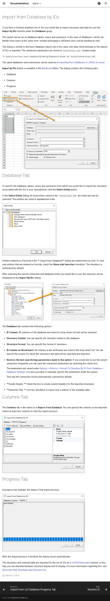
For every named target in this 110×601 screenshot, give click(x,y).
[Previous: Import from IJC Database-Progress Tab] (30, 589)
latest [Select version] (35, 3)
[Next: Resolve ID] (97, 589)
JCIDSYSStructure (81, 562)
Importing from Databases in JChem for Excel (82, 62)
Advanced (47, 68)
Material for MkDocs (19, 598)
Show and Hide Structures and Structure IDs (24, 570)
